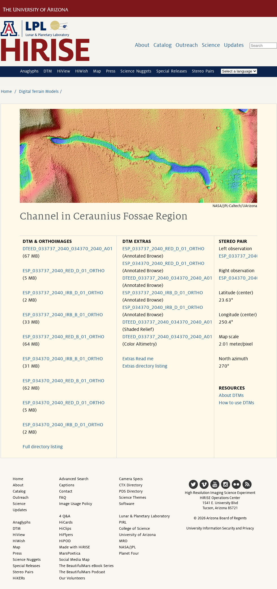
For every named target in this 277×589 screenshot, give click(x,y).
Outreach (187, 45)
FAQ (62, 497)
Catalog (162, 45)
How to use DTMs (236, 402)
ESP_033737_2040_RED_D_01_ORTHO (64, 270)
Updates (234, 45)
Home (6, 91)
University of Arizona (137, 535)
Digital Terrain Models (39, 91)
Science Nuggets (135, 71)
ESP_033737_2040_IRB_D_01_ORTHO (63, 292)
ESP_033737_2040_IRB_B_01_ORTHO (63, 314)
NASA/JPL (127, 547)
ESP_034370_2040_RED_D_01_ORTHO (64, 402)
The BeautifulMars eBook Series (86, 566)
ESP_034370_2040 (239, 278)
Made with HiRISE (74, 547)
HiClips (65, 528)
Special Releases (171, 71)
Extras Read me (137, 358)
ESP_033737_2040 (239, 256)
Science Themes (132, 497)
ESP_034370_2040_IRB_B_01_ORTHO (63, 358)
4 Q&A (64, 516)
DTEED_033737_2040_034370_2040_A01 (68, 248)
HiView (63, 71)
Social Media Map (74, 559)
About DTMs (231, 395)
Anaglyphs (29, 71)
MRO (123, 541)
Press (110, 71)
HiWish (81, 71)
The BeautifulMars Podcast (82, 572)
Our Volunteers (72, 578)
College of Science (134, 528)
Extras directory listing (144, 366)
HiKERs (19, 578)
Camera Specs (131, 479)
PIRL (123, 522)
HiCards (66, 522)
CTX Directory (130, 485)
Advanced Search (73, 479)
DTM (48, 71)
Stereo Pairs (203, 71)
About (142, 45)
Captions (66, 485)
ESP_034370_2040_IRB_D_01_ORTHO (63, 424)
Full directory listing (43, 446)
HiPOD (65, 541)
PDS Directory (131, 491)
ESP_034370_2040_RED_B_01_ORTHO (63, 380)
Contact (65, 491)
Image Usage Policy (75, 504)
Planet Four (129, 553)
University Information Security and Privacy (220, 528)
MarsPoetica (69, 553)
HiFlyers (66, 535)
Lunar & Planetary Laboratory (144, 516)
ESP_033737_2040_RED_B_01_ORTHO (63, 336)
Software (126, 504)
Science (211, 45)
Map (97, 71)
